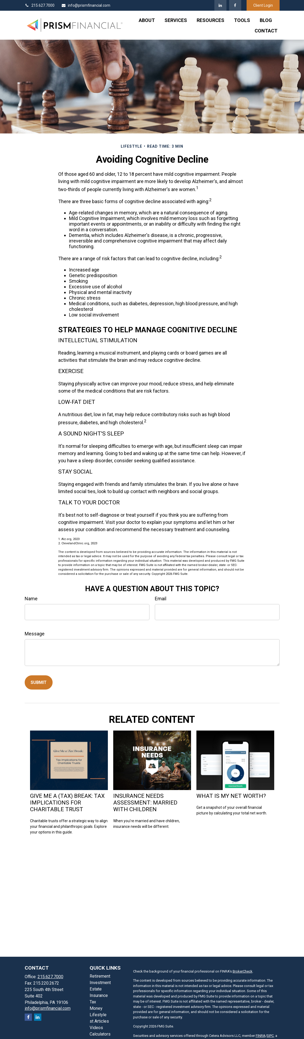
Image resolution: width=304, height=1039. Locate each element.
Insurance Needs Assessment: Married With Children (145, 802)
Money (96, 1008)
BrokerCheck (242, 971)
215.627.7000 (39, 5)
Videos (96, 1027)
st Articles (99, 1021)
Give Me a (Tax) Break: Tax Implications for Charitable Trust (67, 802)
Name (31, 598)
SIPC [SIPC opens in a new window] (270, 1036)
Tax (93, 1001)
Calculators (100, 1034)
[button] (147, 20)
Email (160, 598)
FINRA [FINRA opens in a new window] (260, 1036)
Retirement (100, 976)
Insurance (99, 995)
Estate (96, 989)
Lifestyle (98, 1014)
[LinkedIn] (220, 5)
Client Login (263, 5)
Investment (100, 982)
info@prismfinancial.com (85, 5)
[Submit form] (39, 682)
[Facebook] (235, 5)
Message (35, 633)
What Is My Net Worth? (231, 795)
